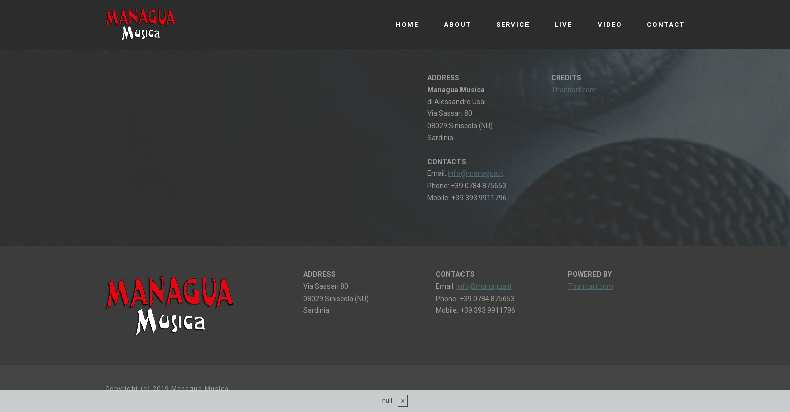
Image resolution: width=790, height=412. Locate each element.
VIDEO (610, 24)
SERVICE (513, 24)
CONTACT (666, 24)
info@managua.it (475, 173)
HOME (407, 24)
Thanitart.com (574, 90)
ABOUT (457, 24)
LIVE (563, 24)
